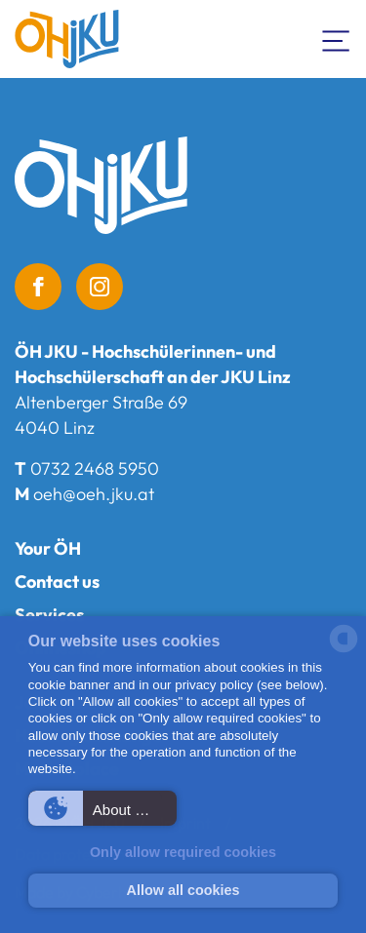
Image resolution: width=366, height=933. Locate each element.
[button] (102, 808)
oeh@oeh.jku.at (93, 494)
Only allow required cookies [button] (183, 852)
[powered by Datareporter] (343, 650)
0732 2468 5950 (94, 468)
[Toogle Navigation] (336, 39)
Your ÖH (48, 548)
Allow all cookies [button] (183, 890)
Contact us (57, 581)
